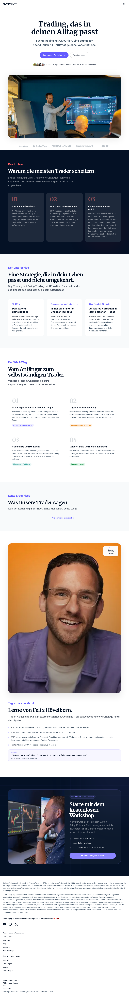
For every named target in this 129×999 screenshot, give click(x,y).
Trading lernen (79, 55)
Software (6, 947)
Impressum (7, 988)
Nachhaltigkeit (8, 971)
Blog (4, 944)
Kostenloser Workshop (54, 55)
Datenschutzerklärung (11, 980)
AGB (4, 986)
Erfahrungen (7, 964)
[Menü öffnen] (123, 4)
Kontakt (5, 967)
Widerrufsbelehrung (10, 983)
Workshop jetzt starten (92, 855)
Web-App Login (8, 951)
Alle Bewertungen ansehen (64, 518)
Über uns (6, 960)
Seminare (6, 940)
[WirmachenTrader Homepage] (10, 4)
